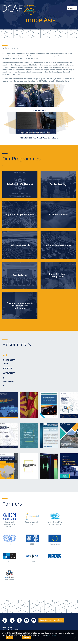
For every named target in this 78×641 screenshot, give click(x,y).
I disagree (26, 637)
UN (10, 544)
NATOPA (32, 562)
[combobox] (72, 8)
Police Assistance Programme (58, 275)
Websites (9, 373)
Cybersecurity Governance (20, 214)
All (5, 355)
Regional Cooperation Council (32, 523)
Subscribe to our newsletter (51, 620)
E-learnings (9, 381)
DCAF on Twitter (12, 620)
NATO (9, 562)
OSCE (55, 562)
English (70, 8)
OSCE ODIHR (9, 580)
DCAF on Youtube (26, 620)
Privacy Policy (7, 627)
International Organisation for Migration (9, 524)
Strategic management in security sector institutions (20, 305)
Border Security (58, 184)
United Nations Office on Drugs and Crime (55, 523)
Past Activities (19, 275)
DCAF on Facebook (19, 620)
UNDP (32, 544)
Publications (9, 362)
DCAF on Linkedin (4, 620)
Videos (7, 368)
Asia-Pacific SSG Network (20, 184)
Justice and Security (20, 245)
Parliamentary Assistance (58, 245)
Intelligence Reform (58, 214)
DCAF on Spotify (33, 620)
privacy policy (51, 635)
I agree (9, 637)
